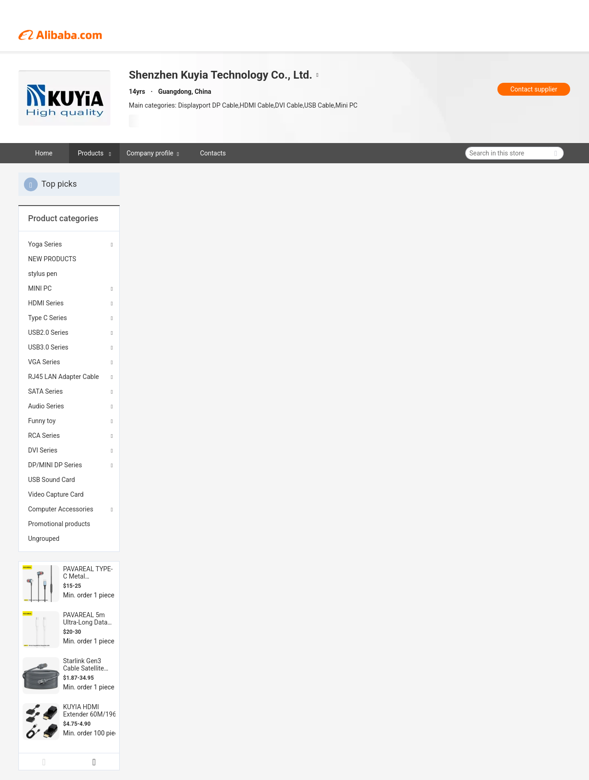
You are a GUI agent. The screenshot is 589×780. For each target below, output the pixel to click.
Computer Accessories (60, 509)
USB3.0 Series (48, 347)
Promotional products (59, 524)
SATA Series (45, 391)
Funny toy (42, 420)
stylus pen (42, 273)
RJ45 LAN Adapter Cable (63, 376)
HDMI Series (46, 303)
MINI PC (40, 288)
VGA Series (44, 362)
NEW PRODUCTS (52, 259)
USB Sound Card (51, 479)
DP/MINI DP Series (55, 465)
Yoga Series (45, 244)
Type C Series (47, 317)
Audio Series (46, 406)
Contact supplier (533, 89)
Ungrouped (43, 538)
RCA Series (44, 435)
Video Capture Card (56, 494)
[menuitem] (69, 259)
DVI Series (43, 450)
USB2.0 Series (48, 332)
